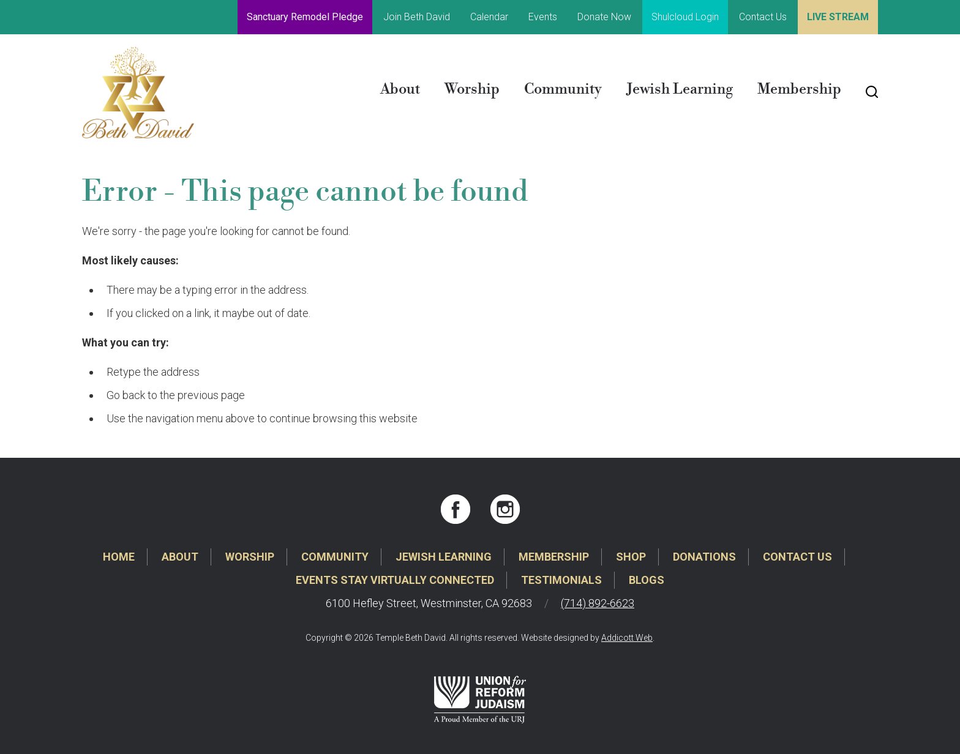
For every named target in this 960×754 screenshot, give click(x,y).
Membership (799, 89)
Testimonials (561, 579)
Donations (704, 556)
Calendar (489, 17)
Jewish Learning (679, 89)
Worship (472, 89)
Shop (631, 556)
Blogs (646, 579)
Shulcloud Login (685, 17)
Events (542, 17)
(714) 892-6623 (597, 603)
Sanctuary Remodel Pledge (305, 17)
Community (563, 89)
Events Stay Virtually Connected (395, 579)
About (400, 89)
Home (119, 556)
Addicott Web (627, 638)
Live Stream (838, 17)
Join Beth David (416, 17)
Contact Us (763, 17)
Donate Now (604, 17)
